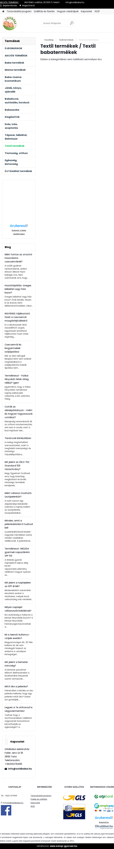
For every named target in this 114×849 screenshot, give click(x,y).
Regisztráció (28, 5)
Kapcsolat (86, 11)
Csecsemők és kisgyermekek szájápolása (13, 348)
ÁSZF (97, 11)
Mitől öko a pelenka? (16, 686)
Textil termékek (66, 39)
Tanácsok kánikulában (18, 438)
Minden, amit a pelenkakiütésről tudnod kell (19, 524)
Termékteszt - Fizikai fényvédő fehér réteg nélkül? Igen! (16, 379)
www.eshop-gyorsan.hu (63, 846)
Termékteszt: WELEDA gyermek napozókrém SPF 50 (17, 552)
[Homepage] (3, 11)
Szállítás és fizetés (44, 11)
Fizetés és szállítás (39, 799)
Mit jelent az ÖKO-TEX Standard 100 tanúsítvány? (17, 466)
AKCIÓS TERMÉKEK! (9, 2)
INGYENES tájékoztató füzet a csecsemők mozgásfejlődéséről (17, 317)
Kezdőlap (49, 39)
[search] (71, 24)
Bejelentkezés (10, 5)
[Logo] (22, 23)
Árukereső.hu (104, 822)
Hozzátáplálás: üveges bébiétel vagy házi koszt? (18, 289)
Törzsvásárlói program (19, 11)
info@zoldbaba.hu (20, 768)
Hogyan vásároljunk (68, 11)
